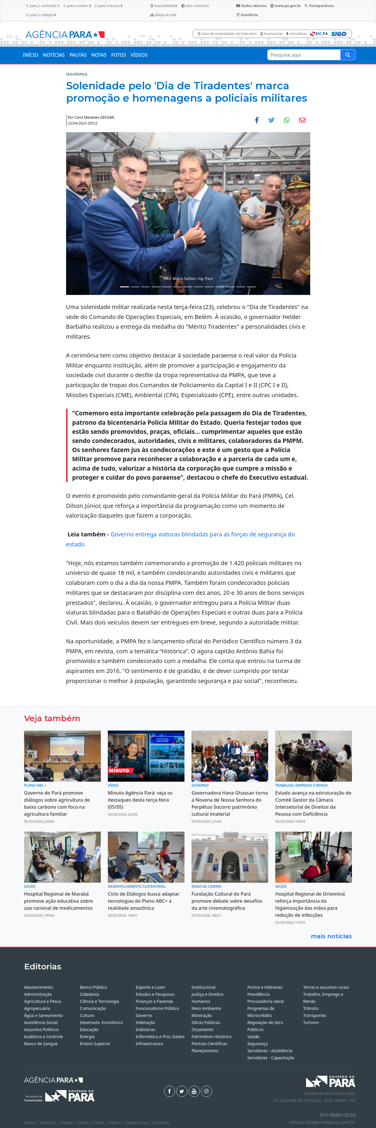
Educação (89, 1029)
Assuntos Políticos (41, 1029)
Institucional (203, 987)
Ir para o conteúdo (43, 5)
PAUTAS (77, 55)
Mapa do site (163, 14)
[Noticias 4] (156, 286)
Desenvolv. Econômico (101, 1022)
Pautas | (69, 1122)
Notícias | (50, 1122)
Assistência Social (41, 1022)
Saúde (253, 1036)
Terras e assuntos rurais (326, 987)
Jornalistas (296, 33)
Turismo (311, 1022)
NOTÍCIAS (54, 55)
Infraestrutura (149, 1043)
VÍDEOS (139, 55)
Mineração (202, 1015)
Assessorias (271, 33)
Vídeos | (117, 1122)
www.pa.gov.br (285, 5)
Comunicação (93, 1008)
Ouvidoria (247, 14)
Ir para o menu (77, 5)
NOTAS (99, 55)
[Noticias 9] (209, 286)
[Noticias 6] (177, 286)
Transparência (319, 5)
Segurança (257, 1043)
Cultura (87, 1015)
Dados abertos (251, 5)
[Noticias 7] (188, 286)
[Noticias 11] (230, 286)
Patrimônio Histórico (211, 1036)
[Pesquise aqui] (347, 55)
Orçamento (202, 1029)
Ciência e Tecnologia (99, 1001)
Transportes (314, 1015)
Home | (32, 1122)
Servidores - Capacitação (271, 1057)
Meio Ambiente (206, 1008)
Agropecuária (37, 1008)
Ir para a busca (108, 5)
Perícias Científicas (209, 1043)
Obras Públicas (206, 1022)
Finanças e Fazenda (154, 1001)
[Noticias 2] (135, 286)
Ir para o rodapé (41, 14)
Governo (144, 1015)
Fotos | (100, 1122)
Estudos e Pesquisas (155, 994)
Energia (87, 1036)
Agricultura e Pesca (42, 1001)
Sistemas (161, 1122)
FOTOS (118, 55)
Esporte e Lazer (150, 987)
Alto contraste (195, 5)
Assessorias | (138, 1122)
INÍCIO (30, 55)
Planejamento (205, 1050)
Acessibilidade (164, 5)
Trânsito (311, 1008)
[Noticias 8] (198, 286)
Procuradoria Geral (265, 1001)
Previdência (258, 994)
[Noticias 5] (166, 286)
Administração (38, 994)
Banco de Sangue (41, 1043)
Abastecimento (38, 987)
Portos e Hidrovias (265, 987)
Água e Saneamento (43, 1015)
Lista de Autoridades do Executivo (227, 33)
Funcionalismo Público (157, 1008)
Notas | (85, 1122)
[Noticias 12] (240, 286)
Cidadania (89, 994)
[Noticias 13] (251, 286)
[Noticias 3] (145, 286)
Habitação (145, 1022)
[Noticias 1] (124, 286)
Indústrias (145, 1029)
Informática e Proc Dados (160, 1036)
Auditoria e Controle (43, 1036)
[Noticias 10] (219, 286)
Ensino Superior (95, 1043)
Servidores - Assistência (270, 1050)
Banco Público (93, 987)
